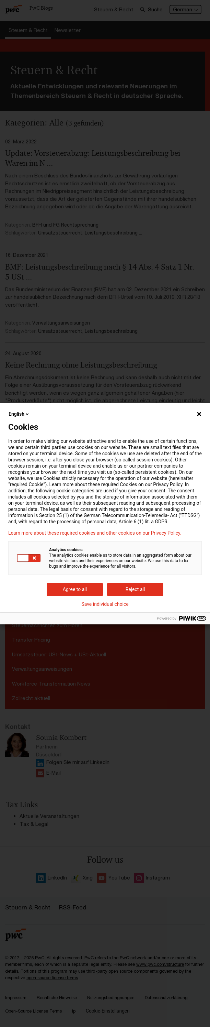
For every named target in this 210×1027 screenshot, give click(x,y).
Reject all (135, 589)
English (19, 414)
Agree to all (75, 589)
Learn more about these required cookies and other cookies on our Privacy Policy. (95, 533)
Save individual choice (104, 604)
